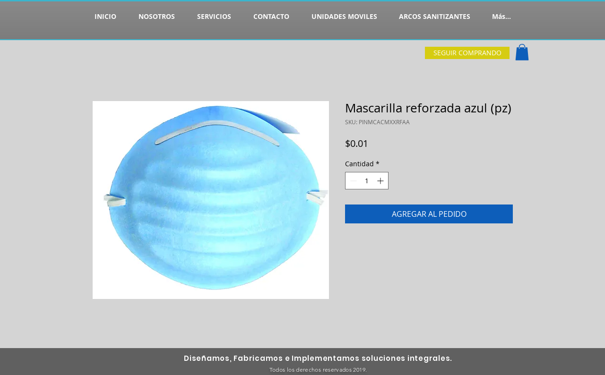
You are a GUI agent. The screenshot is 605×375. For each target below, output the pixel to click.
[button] (522, 52)
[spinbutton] (366, 180)
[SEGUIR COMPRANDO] (467, 53)
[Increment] (381, 180)
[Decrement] (352, 180)
